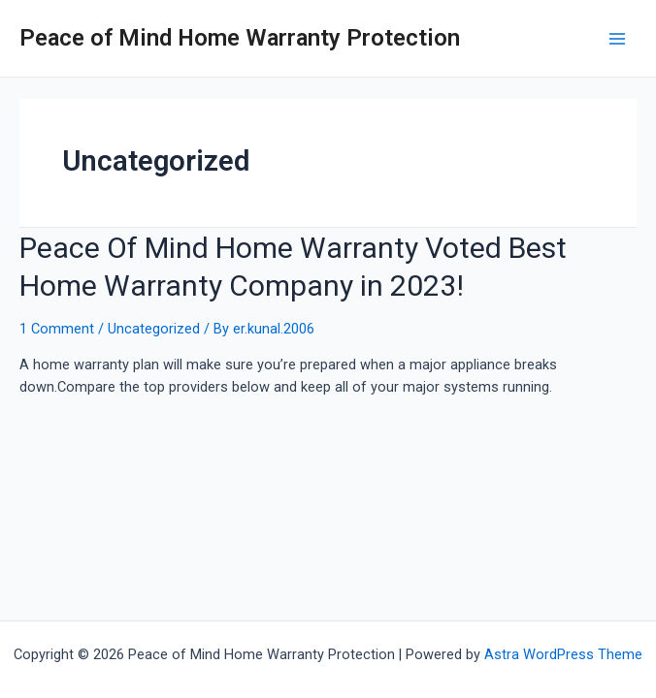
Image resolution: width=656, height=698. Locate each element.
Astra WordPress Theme (563, 654)
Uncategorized (154, 328)
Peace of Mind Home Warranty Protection (239, 37)
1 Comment (56, 328)
